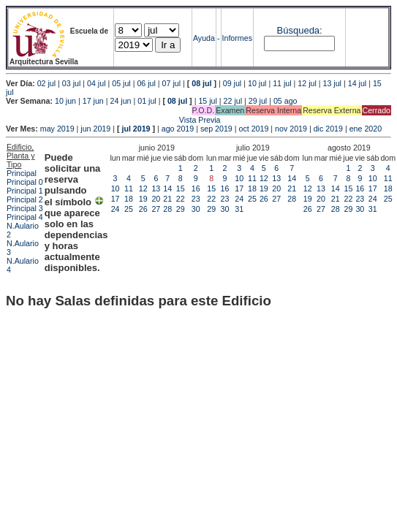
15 (180, 188)
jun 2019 (95, 128)
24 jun (120, 100)
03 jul (71, 83)
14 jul (357, 83)
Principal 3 (25, 208)
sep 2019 (216, 128)
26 (143, 209)
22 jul (233, 100)
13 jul (332, 83)
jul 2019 (135, 128)
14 (167, 188)
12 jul (307, 83)
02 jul (46, 83)
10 (115, 188)
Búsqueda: (299, 30)
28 (167, 209)
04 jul (96, 83)
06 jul (146, 83)
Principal (22, 173)
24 (115, 209)
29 (180, 209)
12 (143, 188)
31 (239, 209)
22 (180, 198)
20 (155, 198)
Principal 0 (25, 182)
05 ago (285, 100)
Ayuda (204, 38)
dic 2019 (328, 128)
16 (196, 188)
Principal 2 (25, 199)
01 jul (146, 100)
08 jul (201, 83)
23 (196, 198)
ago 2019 (178, 128)
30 (196, 209)
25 (128, 209)
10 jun (65, 100)
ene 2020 (365, 128)
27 (155, 209)
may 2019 (57, 128)
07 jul (171, 83)
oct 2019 (253, 128)
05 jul (121, 83)
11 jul (282, 83)
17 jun (93, 100)
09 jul (232, 83)
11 (128, 188)
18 (128, 198)
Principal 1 (25, 190)
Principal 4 (25, 217)
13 (155, 188)
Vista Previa (113, 119)
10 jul (257, 83)
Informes (237, 38)
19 (143, 198)
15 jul (207, 100)
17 (115, 198)
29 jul (258, 100)
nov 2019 (291, 128)
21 (167, 198)
